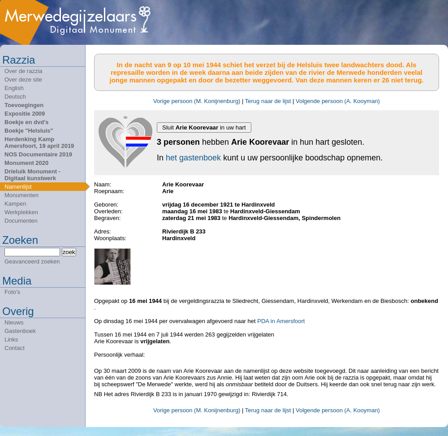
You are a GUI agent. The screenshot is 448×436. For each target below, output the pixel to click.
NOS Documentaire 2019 (38, 154)
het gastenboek (193, 157)
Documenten (21, 220)
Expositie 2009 (24, 113)
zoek (69, 252)
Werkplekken (21, 212)
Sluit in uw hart (204, 127)
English (14, 88)
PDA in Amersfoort (281, 321)
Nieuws (14, 322)
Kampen (15, 203)
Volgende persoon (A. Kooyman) (338, 101)
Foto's (12, 292)
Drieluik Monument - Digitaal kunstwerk (32, 174)
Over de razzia (23, 71)
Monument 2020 (26, 163)
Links (11, 339)
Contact (14, 348)
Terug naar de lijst (268, 101)
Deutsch (15, 96)
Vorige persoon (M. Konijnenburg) (196, 101)
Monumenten (21, 195)
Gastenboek (20, 331)
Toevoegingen (23, 105)
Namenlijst (18, 186)
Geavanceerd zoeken (32, 261)
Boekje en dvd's (26, 122)
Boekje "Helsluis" (28, 130)
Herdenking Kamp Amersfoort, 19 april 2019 (39, 142)
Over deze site (23, 79)
